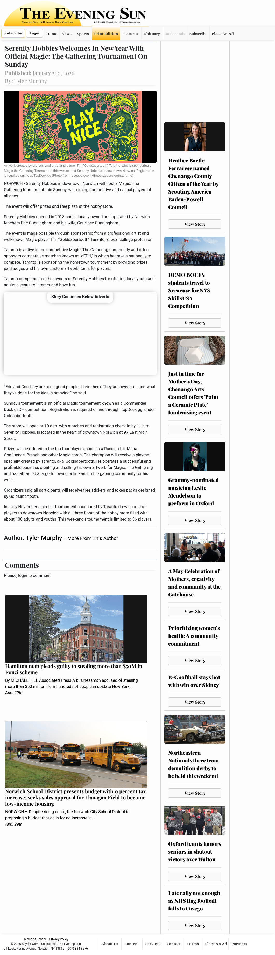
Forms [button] (193, 944)
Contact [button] (174, 944)
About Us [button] (110, 944)
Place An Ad (223, 34)
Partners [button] (239, 944)
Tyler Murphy (45, 538)
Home (51, 34)
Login (34, 33)
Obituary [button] (152, 34)
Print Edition (106, 34)
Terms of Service (35, 939)
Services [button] (153, 944)
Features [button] (130, 34)
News (67, 34)
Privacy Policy (58, 939)
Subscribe (13, 33)
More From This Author (92, 538)
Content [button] (132, 944)
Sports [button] (83, 34)
